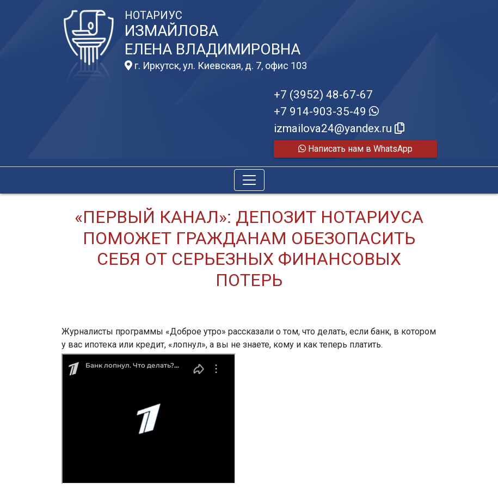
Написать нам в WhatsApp (355, 149)
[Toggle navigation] (249, 180)
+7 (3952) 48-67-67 (323, 94)
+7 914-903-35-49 (326, 111)
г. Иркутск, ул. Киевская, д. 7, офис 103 (216, 65)
